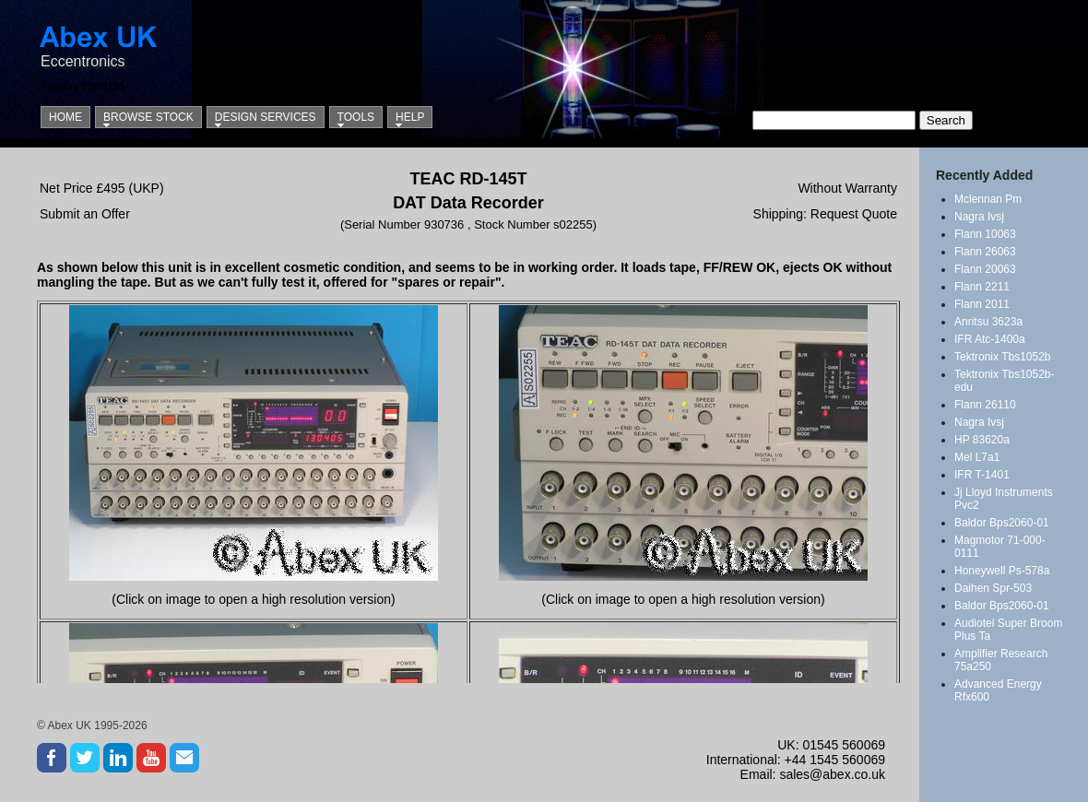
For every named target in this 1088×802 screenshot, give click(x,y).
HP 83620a (982, 439)
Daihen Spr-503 (993, 588)
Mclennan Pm (988, 199)
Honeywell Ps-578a (1001, 570)
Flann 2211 (982, 286)
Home (65, 117)
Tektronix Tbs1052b (1002, 356)
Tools (355, 117)
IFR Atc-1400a (989, 339)
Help (410, 117)
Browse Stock (148, 117)
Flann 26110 (985, 404)
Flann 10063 (985, 234)
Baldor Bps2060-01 (1001, 522)
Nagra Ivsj (979, 216)
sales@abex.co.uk (832, 774)
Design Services (265, 117)
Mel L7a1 (976, 457)
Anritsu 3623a (988, 321)
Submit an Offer (85, 213)
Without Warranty (847, 188)
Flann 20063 (985, 269)
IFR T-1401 (982, 474)
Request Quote (853, 213)
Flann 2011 (982, 304)
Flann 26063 (985, 251)
